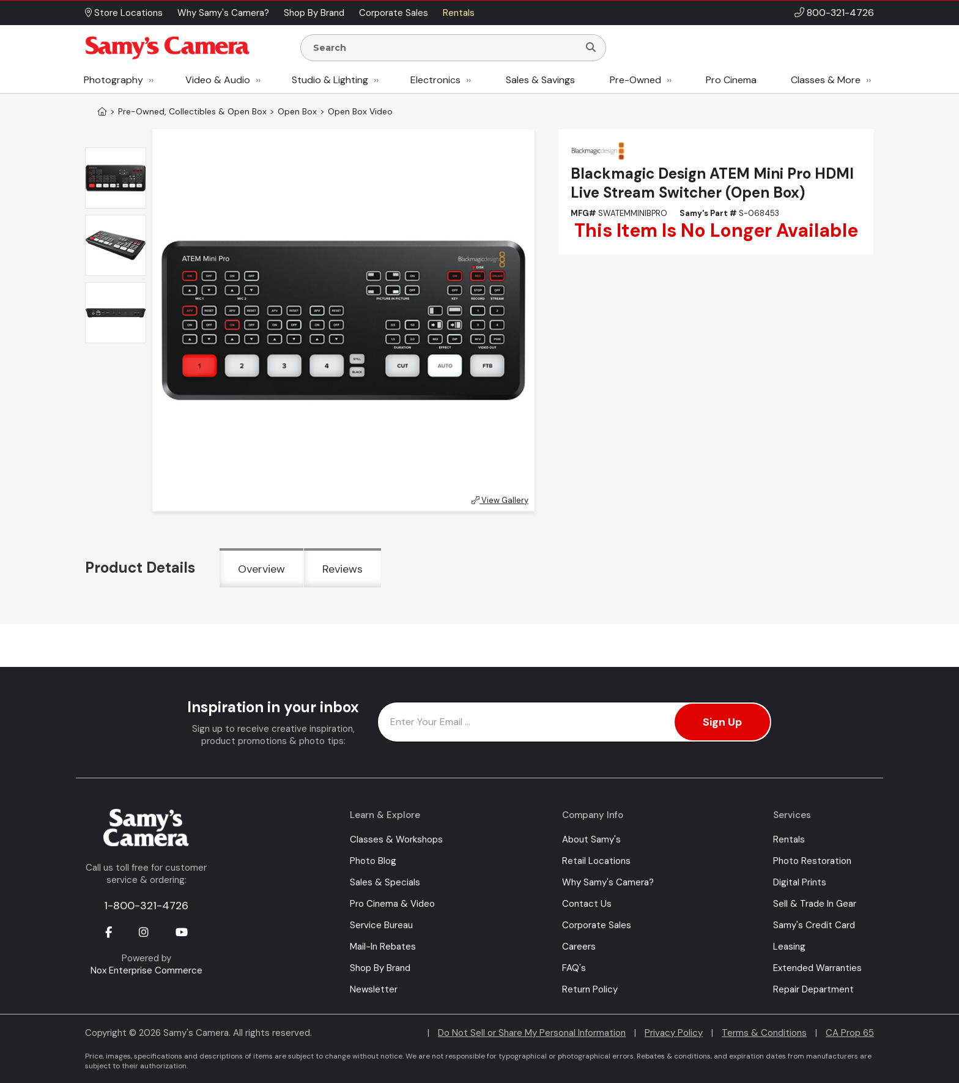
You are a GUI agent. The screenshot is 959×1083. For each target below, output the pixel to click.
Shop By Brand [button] (314, 13)
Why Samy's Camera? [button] (223, 13)
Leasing (789, 946)
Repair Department (813, 989)
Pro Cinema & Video (392, 904)
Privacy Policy (674, 1033)
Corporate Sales (596, 925)
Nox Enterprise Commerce (146, 970)
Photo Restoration (812, 861)
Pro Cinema (731, 79)
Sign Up (722, 722)
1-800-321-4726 (146, 905)
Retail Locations (596, 861)
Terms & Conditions (764, 1033)
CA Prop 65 (850, 1033)
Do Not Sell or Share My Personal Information (532, 1033)
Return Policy (590, 989)
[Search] (590, 48)
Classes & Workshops (396, 839)
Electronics (435, 79)
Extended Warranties (817, 968)
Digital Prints (799, 882)
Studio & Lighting (330, 79)
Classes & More (826, 79)
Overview (261, 569)
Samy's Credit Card (814, 925)
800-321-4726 (840, 12)
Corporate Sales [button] (393, 13)
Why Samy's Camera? (608, 882)
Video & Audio (217, 79)
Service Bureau (381, 925)
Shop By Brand (380, 968)
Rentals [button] (459, 13)
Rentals (789, 839)
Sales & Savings (540, 79)
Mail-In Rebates (383, 946)
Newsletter (374, 989)
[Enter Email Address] (574, 722)
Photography (113, 79)
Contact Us (587, 904)
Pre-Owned (635, 79)
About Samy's (591, 839)
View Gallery (500, 500)
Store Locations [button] (124, 13)
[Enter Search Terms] (444, 48)
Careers (579, 946)
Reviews (342, 569)
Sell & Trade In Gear (814, 904)
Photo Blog (373, 861)
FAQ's (574, 968)
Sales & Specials (385, 882)
